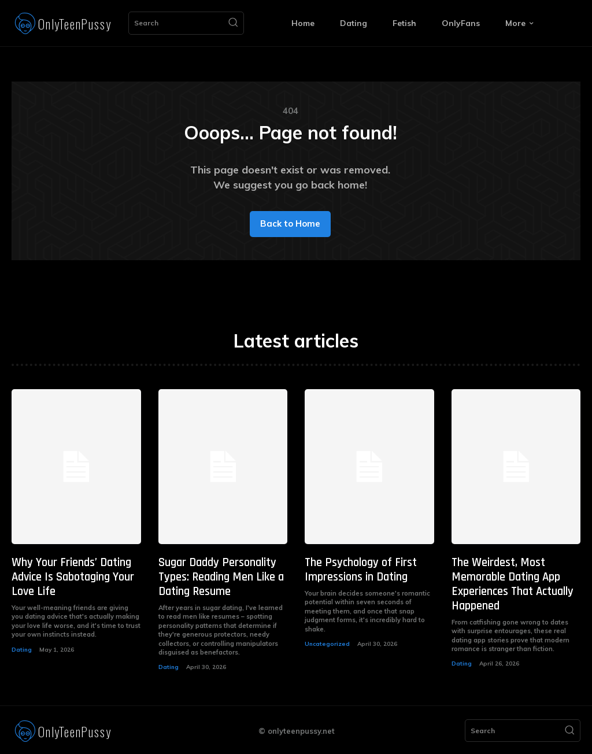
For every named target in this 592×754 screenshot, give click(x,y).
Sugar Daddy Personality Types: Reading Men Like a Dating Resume (219, 576)
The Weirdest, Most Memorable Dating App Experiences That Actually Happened (512, 583)
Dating (22, 648)
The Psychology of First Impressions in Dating (359, 569)
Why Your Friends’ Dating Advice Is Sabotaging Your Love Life (73, 576)
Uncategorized (327, 642)
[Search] (233, 23)
